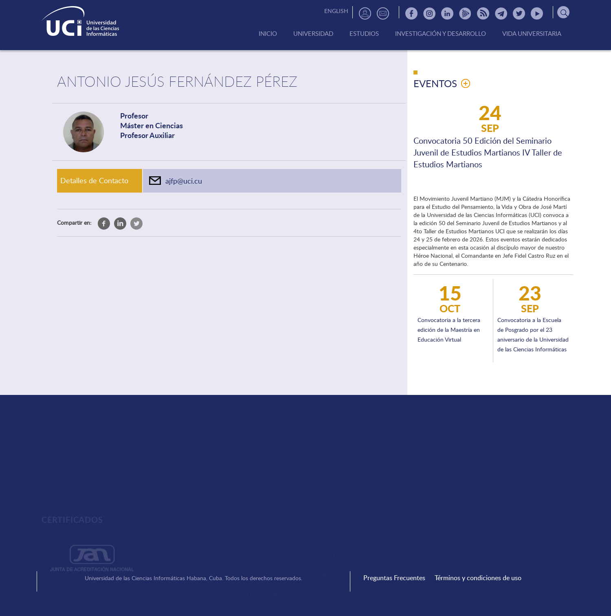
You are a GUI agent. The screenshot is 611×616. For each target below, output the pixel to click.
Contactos (383, 13)
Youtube (537, 13)
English (336, 11)
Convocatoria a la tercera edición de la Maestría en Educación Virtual (449, 329)
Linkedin (447, 13)
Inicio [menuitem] (268, 34)
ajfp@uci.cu (183, 181)
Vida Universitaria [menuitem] (531, 34)
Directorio (365, 13)
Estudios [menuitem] (364, 34)
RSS (483, 13)
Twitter (519, 13)
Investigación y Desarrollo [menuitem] (440, 34)
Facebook (411, 13)
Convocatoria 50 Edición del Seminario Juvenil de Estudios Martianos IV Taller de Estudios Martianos (487, 152)
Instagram (429, 13)
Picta (465, 13)
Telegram (501, 13)
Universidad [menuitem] (313, 34)
